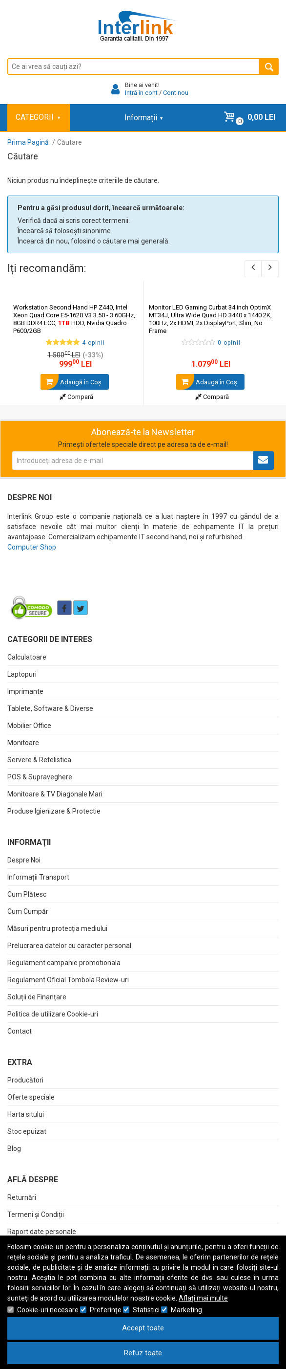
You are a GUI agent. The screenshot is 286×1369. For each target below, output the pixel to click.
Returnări (21, 1197)
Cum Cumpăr (27, 911)
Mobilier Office (29, 725)
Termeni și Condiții (35, 1214)
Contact (19, 1031)
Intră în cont (141, 92)
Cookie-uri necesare (48, 1310)
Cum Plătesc (26, 894)
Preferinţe (106, 1310)
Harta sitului (25, 1114)
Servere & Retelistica (39, 760)
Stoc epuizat (26, 1131)
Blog (14, 1148)
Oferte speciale (31, 1097)
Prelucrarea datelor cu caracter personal (69, 945)
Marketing (186, 1310)
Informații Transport (38, 877)
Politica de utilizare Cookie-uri (52, 1014)
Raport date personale (41, 1232)
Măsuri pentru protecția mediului (57, 928)
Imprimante (25, 691)
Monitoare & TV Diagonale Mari (54, 794)
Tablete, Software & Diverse (50, 708)
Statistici (146, 1310)
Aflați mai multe (203, 1298)
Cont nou (175, 92)
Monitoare (23, 743)
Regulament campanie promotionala (64, 963)
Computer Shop (31, 547)
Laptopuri (22, 674)
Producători (25, 1080)
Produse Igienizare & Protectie (54, 811)
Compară (76, 396)
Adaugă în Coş (71, 382)
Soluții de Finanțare (36, 997)
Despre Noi (24, 860)
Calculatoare (26, 657)
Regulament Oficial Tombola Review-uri (68, 980)
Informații (143, 117)
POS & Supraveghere (39, 777)
